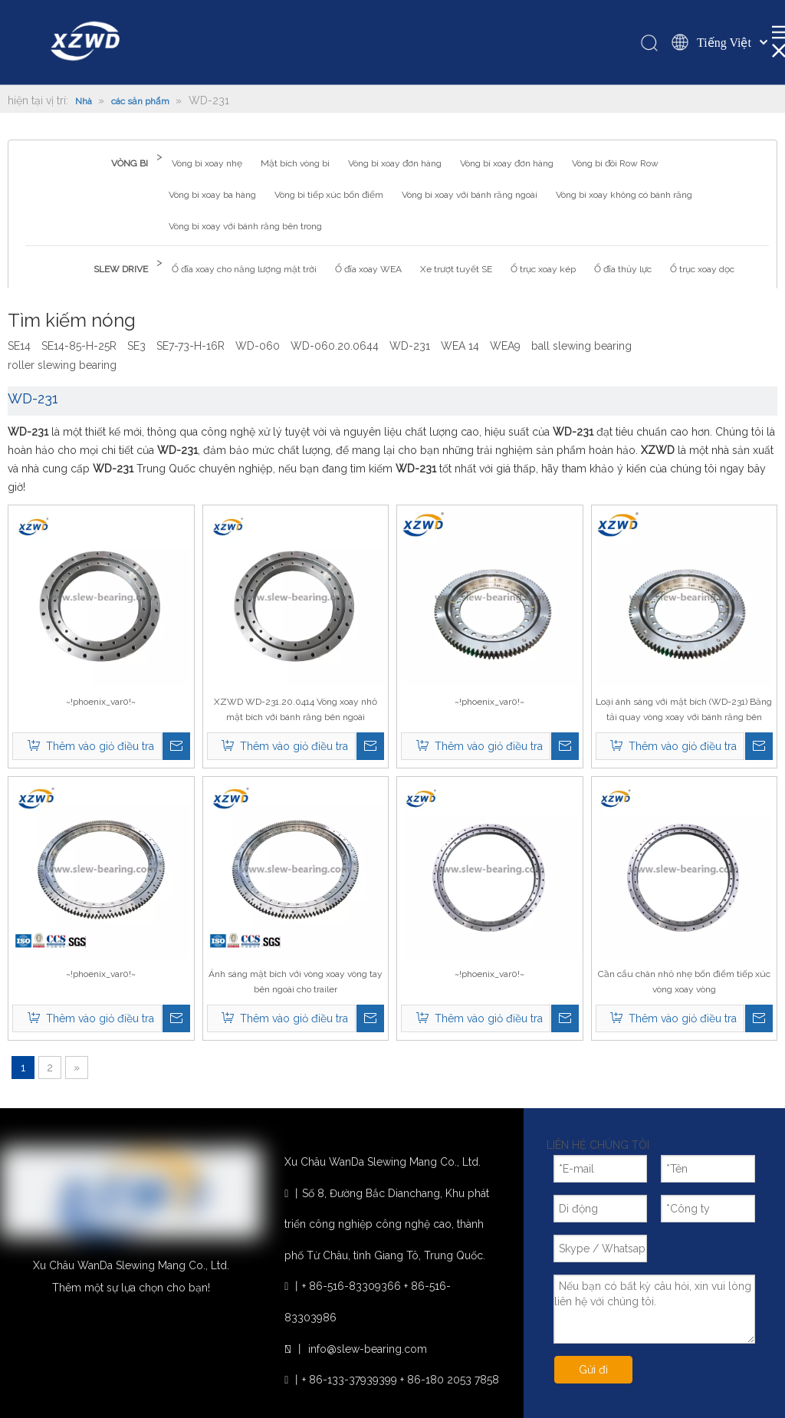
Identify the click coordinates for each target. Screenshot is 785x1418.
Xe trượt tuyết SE (456, 269)
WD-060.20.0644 (335, 346)
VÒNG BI (129, 163)
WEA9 (505, 346)
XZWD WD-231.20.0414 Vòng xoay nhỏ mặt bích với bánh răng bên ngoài (295, 709)
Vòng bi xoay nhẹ (207, 163)
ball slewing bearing (581, 346)
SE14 (19, 346)
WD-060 (257, 346)
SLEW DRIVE (121, 269)
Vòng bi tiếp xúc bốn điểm (328, 194)
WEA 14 (460, 346)
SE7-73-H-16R (190, 346)
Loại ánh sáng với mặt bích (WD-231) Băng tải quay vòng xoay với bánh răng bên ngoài (684, 710)
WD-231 (409, 346)
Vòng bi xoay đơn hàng (395, 163)
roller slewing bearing (62, 365)
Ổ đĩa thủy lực (623, 269)
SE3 (136, 346)
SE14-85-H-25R (79, 346)
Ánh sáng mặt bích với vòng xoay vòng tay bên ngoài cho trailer (296, 982)
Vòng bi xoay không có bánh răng (624, 194)
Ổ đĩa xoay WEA (368, 269)
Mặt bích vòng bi (295, 163)
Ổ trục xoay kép (543, 269)
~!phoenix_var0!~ (101, 701)
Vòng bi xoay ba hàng (212, 194)
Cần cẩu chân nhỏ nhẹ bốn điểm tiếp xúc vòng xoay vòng (684, 982)
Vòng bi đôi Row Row (615, 163)
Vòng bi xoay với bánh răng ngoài (469, 194)
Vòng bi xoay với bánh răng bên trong (245, 226)
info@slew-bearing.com (367, 1349)
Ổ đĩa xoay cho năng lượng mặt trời (244, 269)
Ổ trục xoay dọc (702, 269)
